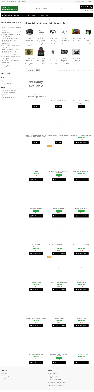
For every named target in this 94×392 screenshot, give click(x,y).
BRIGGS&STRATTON (9, 90)
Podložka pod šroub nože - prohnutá (36, 318)
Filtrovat (29, 70)
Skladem (7, 83)
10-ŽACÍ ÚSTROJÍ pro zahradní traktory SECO (11, 61)
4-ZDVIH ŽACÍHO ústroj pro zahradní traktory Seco (10, 39)
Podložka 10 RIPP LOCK (36, 208)
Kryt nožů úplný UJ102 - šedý (58, 100)
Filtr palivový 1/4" (81, 282)
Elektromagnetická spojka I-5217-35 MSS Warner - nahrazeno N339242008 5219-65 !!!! (36, 137)
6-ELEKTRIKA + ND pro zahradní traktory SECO (11, 46)
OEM (5, 95)
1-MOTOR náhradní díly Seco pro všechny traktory (29, 41)
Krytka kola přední (36, 282)
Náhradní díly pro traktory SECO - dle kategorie (11, 23)
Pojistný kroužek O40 (58, 208)
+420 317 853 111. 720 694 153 (58, 382)
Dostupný (7, 81)
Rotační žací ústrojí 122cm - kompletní (58, 135)
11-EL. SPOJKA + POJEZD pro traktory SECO (76, 60)
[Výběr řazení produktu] (82, 70)
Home (4, 378)
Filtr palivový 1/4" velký (81, 354)
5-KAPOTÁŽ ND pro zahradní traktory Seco (76, 40)
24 (90, 70)
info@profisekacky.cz (56, 385)
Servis (19, 1)
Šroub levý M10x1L (81, 318)
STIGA (5, 99)
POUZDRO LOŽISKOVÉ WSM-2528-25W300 (59, 355)
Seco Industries (9, 97)
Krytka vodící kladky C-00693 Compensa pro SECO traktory (81, 245)
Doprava (3, 1)
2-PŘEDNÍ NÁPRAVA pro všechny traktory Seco (11, 31)
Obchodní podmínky (11, 1)
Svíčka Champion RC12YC (36, 354)
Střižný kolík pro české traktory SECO (81, 135)
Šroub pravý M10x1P (58, 318)
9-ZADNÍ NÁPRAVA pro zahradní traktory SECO (11, 57)
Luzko (36, 171)
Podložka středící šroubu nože (59, 282)
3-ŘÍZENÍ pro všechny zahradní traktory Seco (11, 35)
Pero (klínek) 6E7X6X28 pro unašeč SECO (58, 245)
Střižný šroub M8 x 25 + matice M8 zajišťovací (58, 172)
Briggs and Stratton (9, 92)
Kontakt (24, 1)
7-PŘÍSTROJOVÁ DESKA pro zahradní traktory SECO (10, 50)
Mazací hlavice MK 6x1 (81, 208)
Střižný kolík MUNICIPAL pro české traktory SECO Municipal (36, 245)
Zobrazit (36, 106)
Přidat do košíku (81, 142)
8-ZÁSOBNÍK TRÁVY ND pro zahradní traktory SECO (10, 53)
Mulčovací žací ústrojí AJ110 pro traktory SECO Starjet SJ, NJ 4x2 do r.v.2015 (81, 102)
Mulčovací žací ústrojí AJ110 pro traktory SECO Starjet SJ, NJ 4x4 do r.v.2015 (36, 96)
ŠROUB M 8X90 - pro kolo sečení (81, 171)
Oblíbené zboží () (80, 1)
